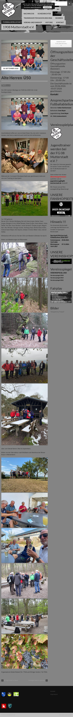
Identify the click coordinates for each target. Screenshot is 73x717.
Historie (49, 22)
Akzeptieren (47, 7)
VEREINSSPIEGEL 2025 (58, 273)
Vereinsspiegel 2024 (56, 275)
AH (58, 9)
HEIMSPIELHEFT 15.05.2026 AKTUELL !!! (61, 43)
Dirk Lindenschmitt (60, 116)
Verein (41, 9)
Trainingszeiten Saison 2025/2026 (38, 18)
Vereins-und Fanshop (33, 22)
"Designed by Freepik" (57, 312)
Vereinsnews (29, 9)
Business (59, 18)
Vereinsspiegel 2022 (56, 280)
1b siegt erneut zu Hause (9, 680)
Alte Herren (6, 85)
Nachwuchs (29, 14)
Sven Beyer (62, 110)
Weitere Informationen (36, 7)
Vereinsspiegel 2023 (56, 277)
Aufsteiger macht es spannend (38, 680)
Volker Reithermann (64, 108)
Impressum (54, 694)
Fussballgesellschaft (12, 22)
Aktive (50, 9)
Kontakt (60, 22)
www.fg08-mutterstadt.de (65, 715)
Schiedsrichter (44, 14)
